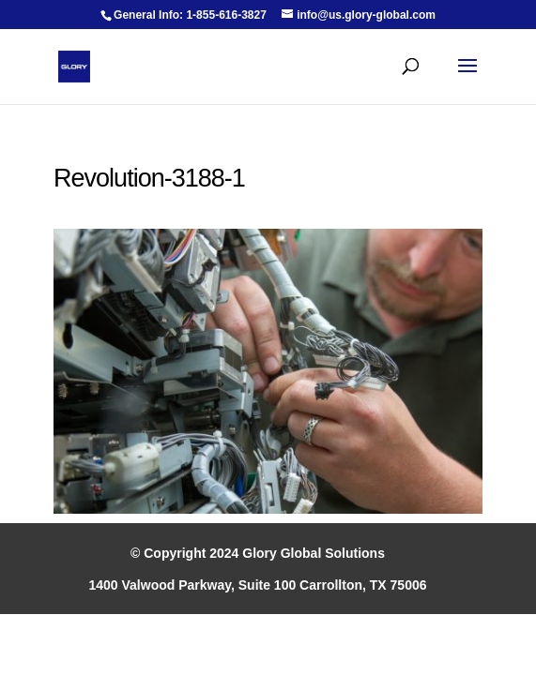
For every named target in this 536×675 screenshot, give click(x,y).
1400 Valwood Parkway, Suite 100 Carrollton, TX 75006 (257, 585)
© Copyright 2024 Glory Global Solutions (257, 553)
